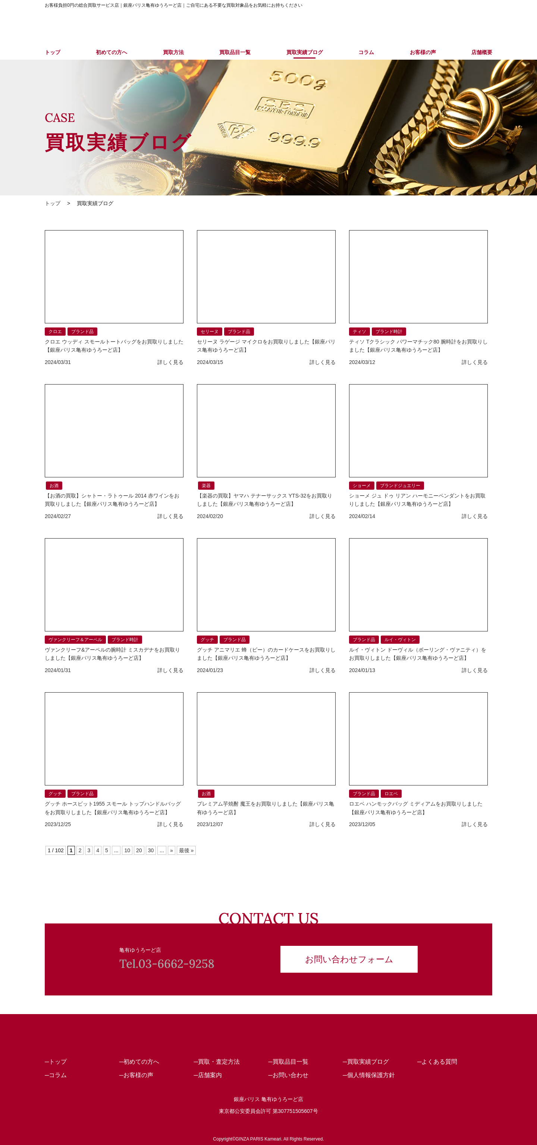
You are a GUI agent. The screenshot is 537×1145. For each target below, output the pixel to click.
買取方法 (173, 52)
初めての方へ (111, 52)
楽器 (206, 485)
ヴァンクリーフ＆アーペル (75, 639)
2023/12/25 (58, 824)
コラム (366, 52)
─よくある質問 (437, 1061)
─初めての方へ (139, 1061)
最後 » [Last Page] (186, 850)
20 (139, 850)
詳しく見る (170, 362)
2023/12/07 (210, 824)
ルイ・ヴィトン (400, 639)
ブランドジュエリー (400, 485)
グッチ (207, 639)
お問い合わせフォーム (349, 958)
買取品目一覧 (235, 52)
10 (127, 850)
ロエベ (391, 793)
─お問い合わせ (288, 1075)
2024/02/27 (58, 516)
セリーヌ (210, 331)
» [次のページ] (171, 850)
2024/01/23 (210, 670)
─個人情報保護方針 (369, 1075)
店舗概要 (481, 52)
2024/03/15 (210, 362)
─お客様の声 (136, 1075)
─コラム (56, 1075)
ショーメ (362, 485)
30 (151, 850)
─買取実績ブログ (366, 1061)
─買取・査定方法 (217, 1061)
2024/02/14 (362, 516)
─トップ (56, 1061)
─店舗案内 (208, 1075)
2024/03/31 (58, 362)
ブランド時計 (389, 331)
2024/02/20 (210, 516)
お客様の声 (423, 52)
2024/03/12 (362, 362)
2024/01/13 (362, 670)
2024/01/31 (58, 670)
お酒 (54, 485)
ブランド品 (82, 331)
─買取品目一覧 (288, 1061)
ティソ (359, 331)
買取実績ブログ (304, 52)
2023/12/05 (362, 824)
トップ (52, 52)
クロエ (55, 331)
